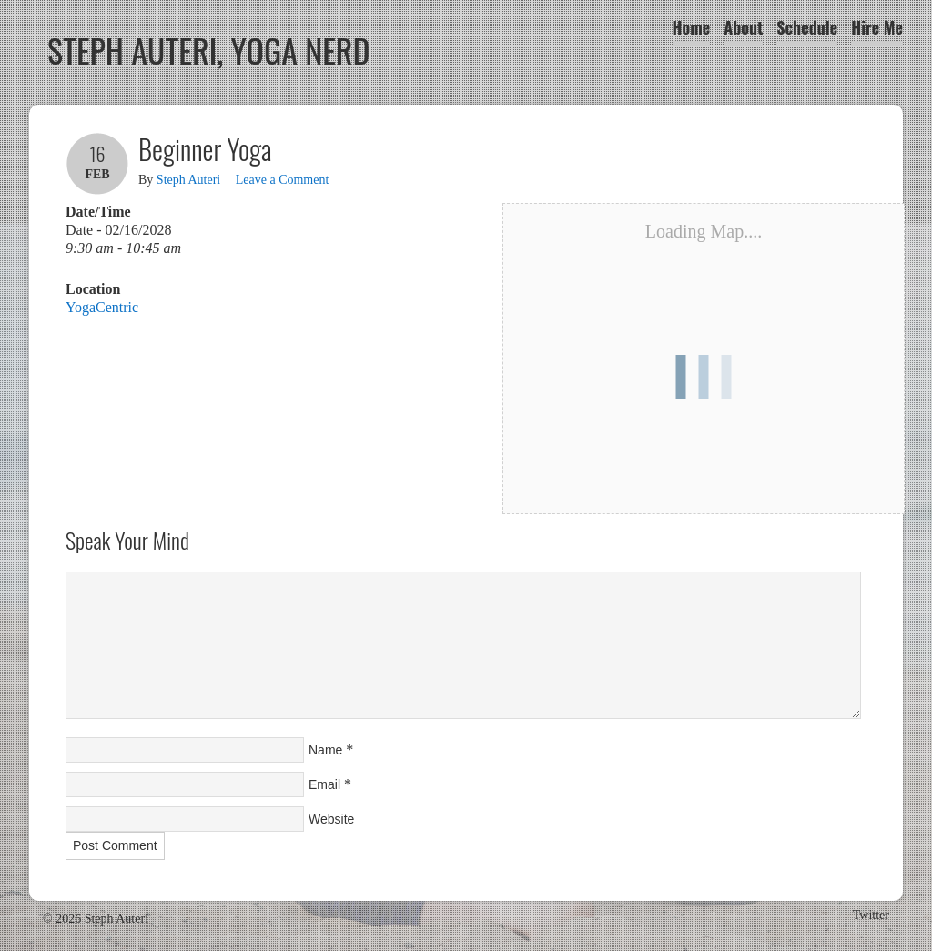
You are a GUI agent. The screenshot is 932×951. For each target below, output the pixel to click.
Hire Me (877, 27)
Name (325, 750)
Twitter (871, 915)
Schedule (806, 27)
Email (324, 784)
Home (692, 27)
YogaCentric (102, 307)
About (743, 27)
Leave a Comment (282, 180)
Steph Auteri (188, 180)
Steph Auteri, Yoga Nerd (208, 49)
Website (331, 819)
